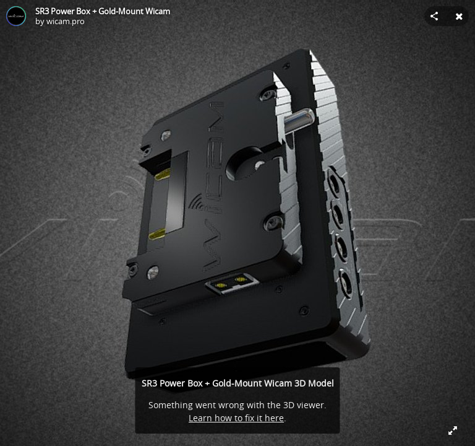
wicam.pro (65, 21)
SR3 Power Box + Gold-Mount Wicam (102, 11)
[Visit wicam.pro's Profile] (16, 16)
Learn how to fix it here (236, 418)
